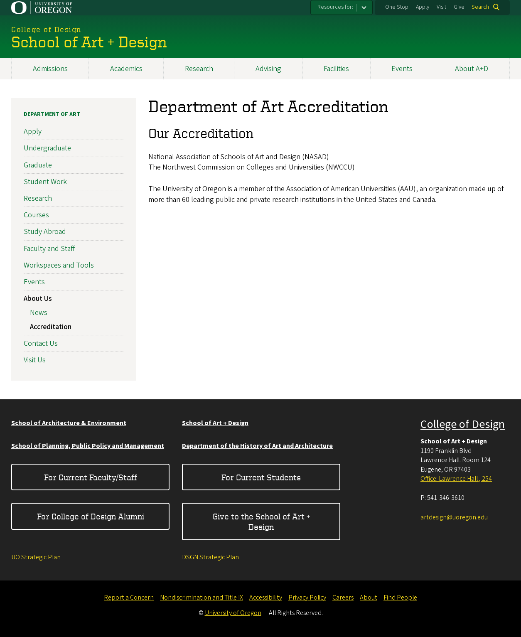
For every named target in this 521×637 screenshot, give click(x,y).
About (368, 597)
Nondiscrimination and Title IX (201, 597)
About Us (38, 298)
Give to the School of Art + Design (261, 521)
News (38, 312)
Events (402, 69)
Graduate (38, 165)
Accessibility (265, 597)
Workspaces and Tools (59, 265)
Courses (36, 215)
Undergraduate (47, 148)
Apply (422, 7)
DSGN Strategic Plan (210, 557)
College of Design (462, 424)
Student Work (45, 182)
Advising (268, 69)
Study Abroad (45, 231)
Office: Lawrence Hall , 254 (456, 478)
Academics (126, 69)
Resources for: (335, 7)
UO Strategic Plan (36, 557)
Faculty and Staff (49, 248)
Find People (400, 597)
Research (199, 69)
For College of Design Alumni (90, 516)
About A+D (471, 69)
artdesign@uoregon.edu (454, 517)
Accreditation (50, 326)
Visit (441, 7)
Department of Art (52, 114)
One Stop (396, 7)
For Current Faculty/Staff (90, 477)
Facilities (336, 69)
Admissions (50, 69)
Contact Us (41, 343)
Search (480, 7)
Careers (343, 597)
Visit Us (35, 360)
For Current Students (261, 477)
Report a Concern (129, 597)
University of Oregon (233, 612)
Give (459, 7)
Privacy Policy (307, 597)
